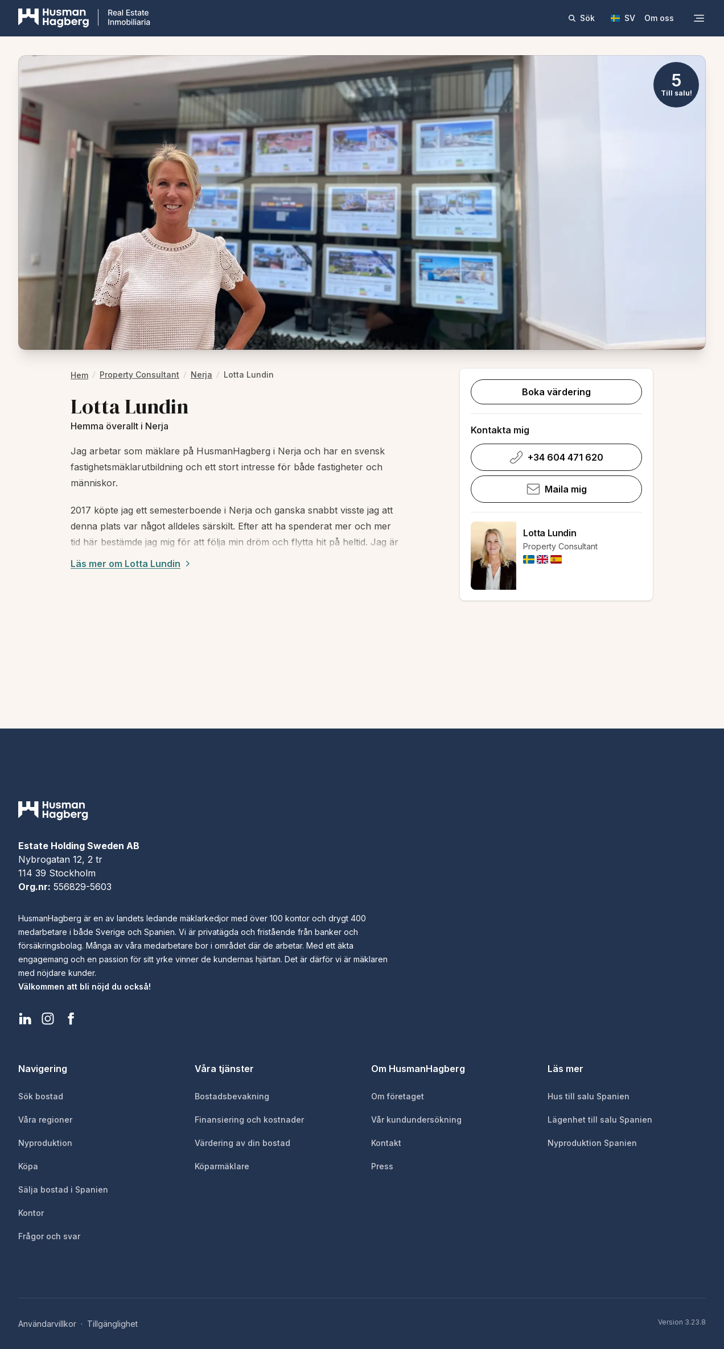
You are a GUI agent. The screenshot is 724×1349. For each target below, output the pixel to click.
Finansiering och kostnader (249, 1119)
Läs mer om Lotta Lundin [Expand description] (132, 563)
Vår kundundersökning (416, 1119)
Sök (581, 18)
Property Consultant (139, 374)
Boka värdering (556, 392)
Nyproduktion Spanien (592, 1143)
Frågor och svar (49, 1236)
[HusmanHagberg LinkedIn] (25, 1018)
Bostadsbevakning (232, 1096)
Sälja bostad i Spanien (63, 1189)
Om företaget (397, 1096)
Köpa (28, 1166)
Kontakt (386, 1143)
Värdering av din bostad (242, 1143)
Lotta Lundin (549, 533)
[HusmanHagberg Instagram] (48, 1018)
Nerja (201, 374)
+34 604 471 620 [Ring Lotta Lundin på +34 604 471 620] (556, 457)
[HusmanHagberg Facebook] (70, 1018)
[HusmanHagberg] (84, 18)
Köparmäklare (222, 1166)
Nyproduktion (45, 1143)
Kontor (31, 1213)
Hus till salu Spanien (589, 1096)
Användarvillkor (47, 1324)
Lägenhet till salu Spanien (600, 1119)
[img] (528, 559)
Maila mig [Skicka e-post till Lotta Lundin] (556, 489)
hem (79, 375)
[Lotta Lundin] (493, 556)
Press (382, 1166)
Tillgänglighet (112, 1324)
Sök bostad (40, 1096)
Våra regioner (45, 1119)
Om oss (659, 18)
